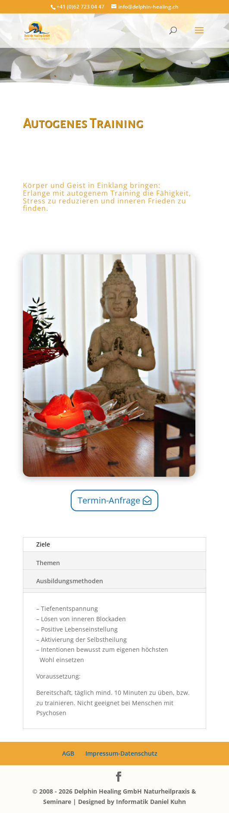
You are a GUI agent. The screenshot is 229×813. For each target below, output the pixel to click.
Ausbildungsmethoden (69, 581)
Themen (48, 563)
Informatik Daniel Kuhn (151, 801)
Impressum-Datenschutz (121, 753)
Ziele (43, 544)
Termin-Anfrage (109, 500)
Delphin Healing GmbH (108, 791)
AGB (68, 753)
